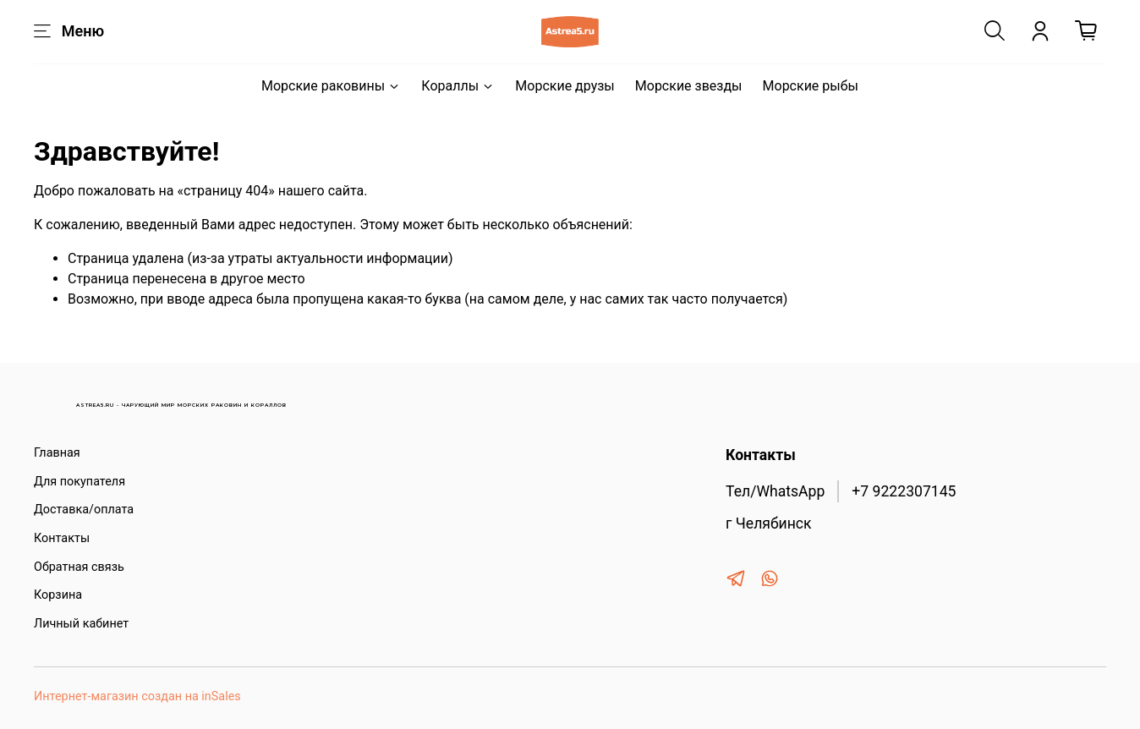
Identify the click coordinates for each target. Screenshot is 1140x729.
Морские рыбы (810, 86)
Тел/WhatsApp (775, 491)
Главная (57, 453)
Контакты (62, 538)
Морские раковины (331, 86)
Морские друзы (564, 86)
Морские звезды (689, 86)
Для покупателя (79, 481)
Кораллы (458, 86)
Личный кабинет (81, 624)
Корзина (58, 595)
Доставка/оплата (84, 509)
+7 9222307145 (904, 491)
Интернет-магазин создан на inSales (137, 696)
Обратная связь (79, 567)
